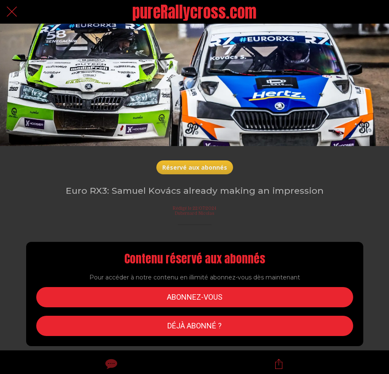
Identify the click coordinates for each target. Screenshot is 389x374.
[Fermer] (12, 12)
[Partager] (279, 364)
